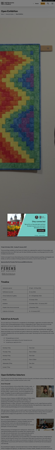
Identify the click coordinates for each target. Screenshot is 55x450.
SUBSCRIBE (41, 230)
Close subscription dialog (47, 214)
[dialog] (27, 225)
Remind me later (42, 235)
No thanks (36, 235)
